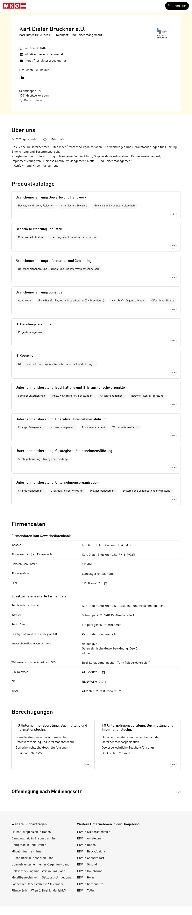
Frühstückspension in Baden (31, 623)
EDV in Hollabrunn (90, 662)
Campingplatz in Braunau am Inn (34, 629)
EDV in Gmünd (87, 655)
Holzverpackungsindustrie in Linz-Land (38, 662)
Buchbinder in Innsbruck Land (32, 649)
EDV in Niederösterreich (93, 623)
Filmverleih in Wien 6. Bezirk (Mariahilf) (38, 681)
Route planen (30, 100)
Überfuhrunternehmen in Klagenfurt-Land (40, 655)
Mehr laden (96, 294)
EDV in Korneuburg (90, 675)
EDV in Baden (86, 636)
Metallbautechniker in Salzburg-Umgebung (41, 668)
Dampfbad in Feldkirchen (28, 636)
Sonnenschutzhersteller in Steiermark (37, 675)
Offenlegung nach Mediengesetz (46, 582)
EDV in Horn (85, 668)
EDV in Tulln (85, 681)
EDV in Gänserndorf (90, 649)
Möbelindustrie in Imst (26, 642)
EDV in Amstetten (89, 629)
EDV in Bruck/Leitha (91, 642)
